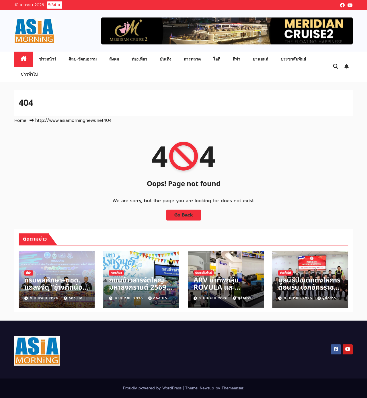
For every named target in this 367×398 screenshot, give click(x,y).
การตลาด (192, 58)
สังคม (114, 58)
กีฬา (236, 58)
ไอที (216, 58)
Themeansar (232, 388)
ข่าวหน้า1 (47, 58)
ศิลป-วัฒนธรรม (83, 58)
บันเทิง (165, 58)
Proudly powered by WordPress (153, 388)
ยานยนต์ (260, 58)
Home (20, 120)
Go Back (183, 215)
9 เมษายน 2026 (45, 298)
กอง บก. (73, 298)
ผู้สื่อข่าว (242, 298)
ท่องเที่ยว (139, 58)
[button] (335, 67)
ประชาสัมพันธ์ (293, 58)
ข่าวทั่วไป (29, 74)
